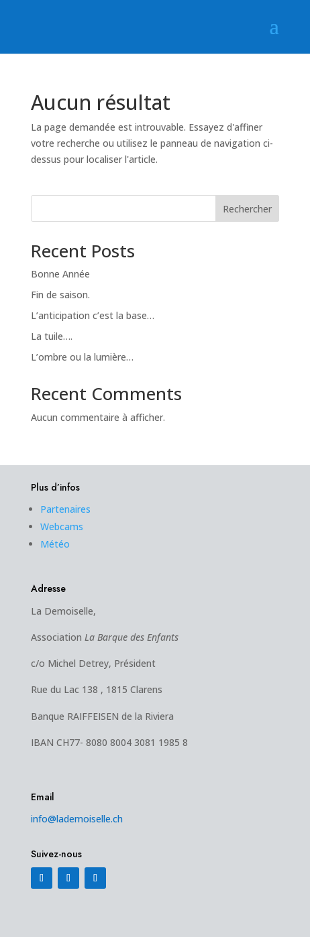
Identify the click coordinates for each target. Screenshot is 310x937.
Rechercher (247, 208)
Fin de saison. (60, 294)
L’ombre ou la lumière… (82, 357)
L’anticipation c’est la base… (92, 315)
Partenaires (65, 509)
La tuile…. (51, 336)
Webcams (61, 526)
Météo (55, 544)
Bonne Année (60, 273)
